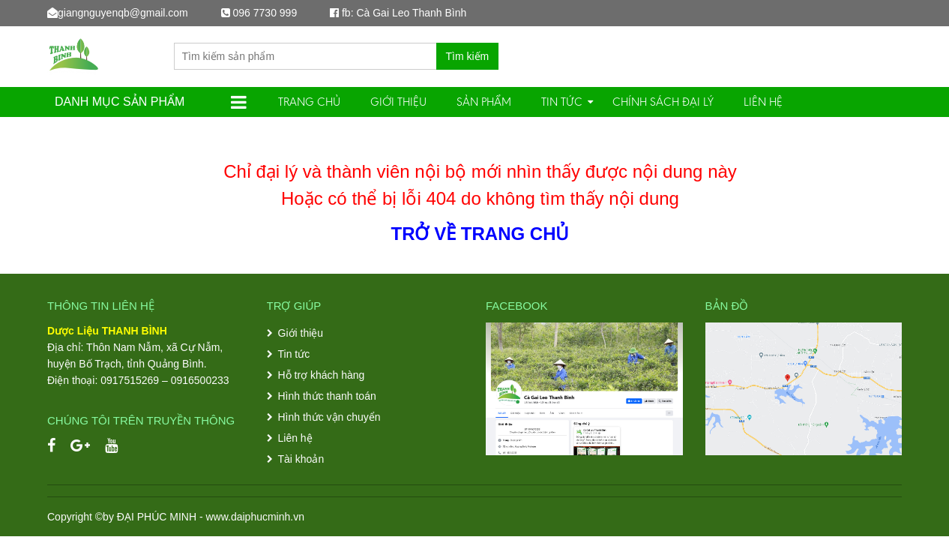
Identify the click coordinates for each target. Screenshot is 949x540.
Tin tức (561, 101)
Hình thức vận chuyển (329, 417)
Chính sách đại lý (663, 101)
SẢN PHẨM (484, 101)
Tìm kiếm (467, 56)
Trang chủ (309, 101)
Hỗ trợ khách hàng (321, 375)
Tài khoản (301, 459)
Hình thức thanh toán (327, 396)
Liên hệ (763, 101)
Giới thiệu (398, 101)
